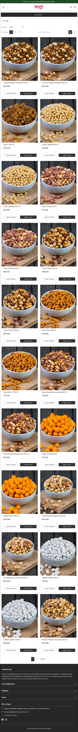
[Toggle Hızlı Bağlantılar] (76, 683)
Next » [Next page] (43, 659)
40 (19, 32)
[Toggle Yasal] (76, 697)
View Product (11, 93)
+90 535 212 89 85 (10, 715)
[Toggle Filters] (6, 21)
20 (11, 32)
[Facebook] (3, 719)
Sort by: (4, 27)
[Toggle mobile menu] (3, 7)
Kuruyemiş (39, 15)
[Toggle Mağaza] (76, 690)
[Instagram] (6, 719)
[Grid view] (70, 32)
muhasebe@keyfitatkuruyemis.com (16, 712)
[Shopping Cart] (74, 7)
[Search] (71, 7)
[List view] (74, 32)
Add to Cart (28, 93)
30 (15, 32)
